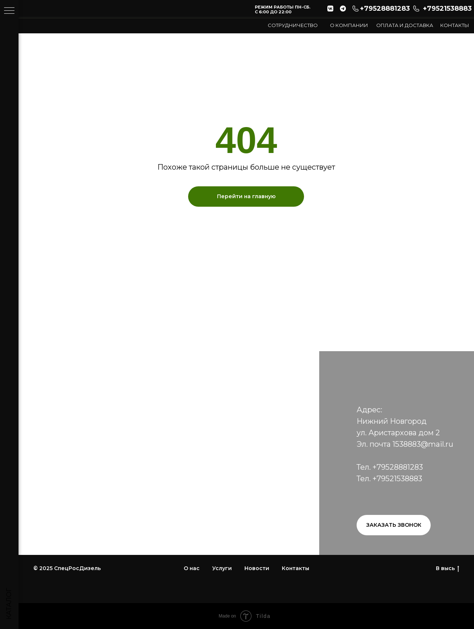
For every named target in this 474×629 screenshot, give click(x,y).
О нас (192, 568)
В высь (447, 568)
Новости (256, 568)
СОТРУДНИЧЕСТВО (293, 25)
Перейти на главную (246, 196)
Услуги (222, 568)
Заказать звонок (393, 525)
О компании (349, 25)
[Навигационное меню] (9, 11)
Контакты (454, 25)
